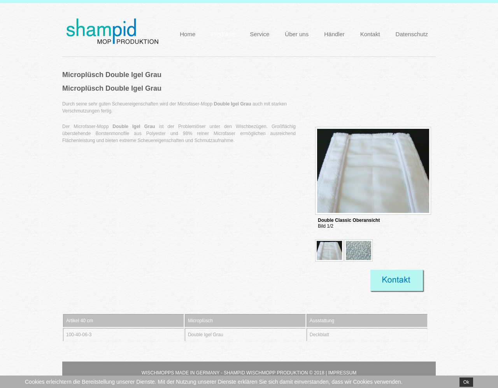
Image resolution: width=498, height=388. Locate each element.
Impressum (342, 373)
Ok (466, 382)
